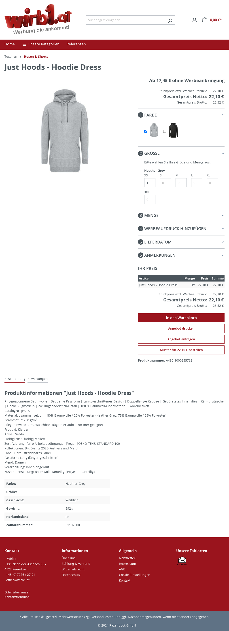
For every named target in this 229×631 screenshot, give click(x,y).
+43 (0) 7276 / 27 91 (20, 574)
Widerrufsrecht (73, 569)
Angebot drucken (181, 328)
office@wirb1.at (18, 580)
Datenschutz (71, 575)
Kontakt (124, 580)
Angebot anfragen (181, 339)
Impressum (127, 563)
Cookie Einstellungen (134, 575)
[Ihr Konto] (194, 20)
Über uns (69, 558)
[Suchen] (170, 20)
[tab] (14, 379)
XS (146, 175)
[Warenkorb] (212, 20)
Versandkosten (102, 617)
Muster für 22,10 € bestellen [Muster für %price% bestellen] (181, 350)
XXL (146, 192)
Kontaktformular (16, 597)
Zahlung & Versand (76, 563)
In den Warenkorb (181, 317)
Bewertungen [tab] (38, 379)
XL (208, 175)
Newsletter (127, 558)
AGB (122, 569)
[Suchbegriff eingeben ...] (125, 20)
